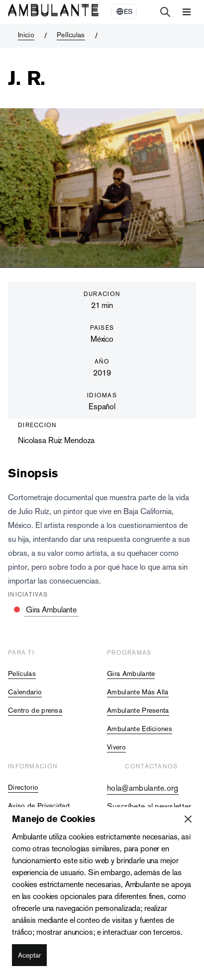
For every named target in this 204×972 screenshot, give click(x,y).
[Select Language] (124, 11)
